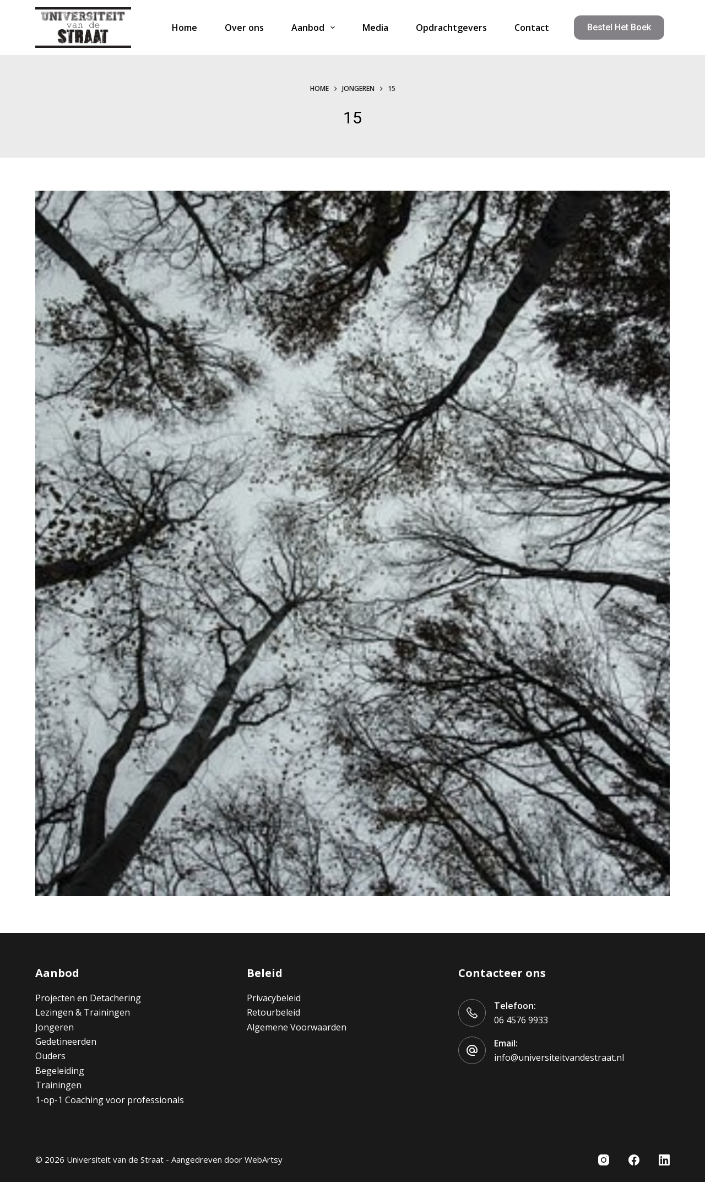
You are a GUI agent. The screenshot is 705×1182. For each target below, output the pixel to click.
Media (375, 27)
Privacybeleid (274, 998)
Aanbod (315, 27)
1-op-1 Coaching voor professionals (109, 1100)
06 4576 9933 (521, 1020)
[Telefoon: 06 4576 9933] (472, 1013)
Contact (531, 27)
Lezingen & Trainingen (82, 1012)
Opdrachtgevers (451, 27)
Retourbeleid (273, 1012)
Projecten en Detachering (88, 998)
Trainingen (58, 1085)
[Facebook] (633, 1159)
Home (184, 27)
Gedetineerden (65, 1041)
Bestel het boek (619, 27)
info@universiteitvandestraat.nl (559, 1057)
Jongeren (54, 1027)
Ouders (50, 1056)
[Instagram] (603, 1159)
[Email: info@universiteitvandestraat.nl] (472, 1050)
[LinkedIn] (664, 1159)
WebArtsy (264, 1159)
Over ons (244, 27)
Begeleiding (59, 1071)
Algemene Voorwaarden (296, 1027)
